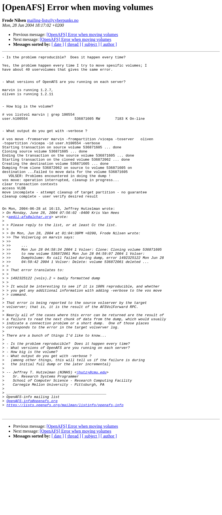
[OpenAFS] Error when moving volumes (82, 34)
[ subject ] (91, 44)
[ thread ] (73, 44)
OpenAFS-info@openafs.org (32, 470)
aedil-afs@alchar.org (29, 249)
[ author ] (109, 44)
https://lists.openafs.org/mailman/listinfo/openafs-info (65, 475)
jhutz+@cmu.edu (91, 435)
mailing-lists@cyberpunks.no (53, 20)
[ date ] (58, 44)
